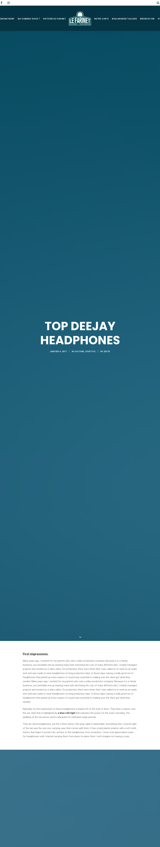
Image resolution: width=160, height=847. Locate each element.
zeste (107, 351)
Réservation (147, 18)
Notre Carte (101, 18)
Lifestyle (90, 351)
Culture (79, 351)
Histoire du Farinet (54, 18)
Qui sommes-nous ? (29, 18)
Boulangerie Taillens (124, 18)
